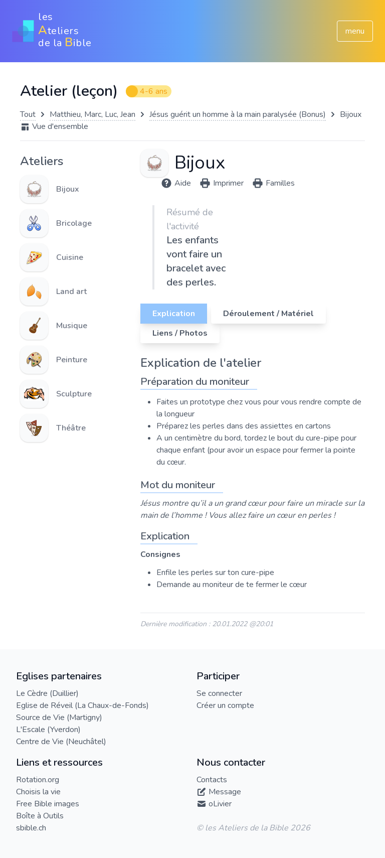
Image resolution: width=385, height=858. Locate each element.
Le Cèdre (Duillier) (47, 693)
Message (225, 791)
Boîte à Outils (40, 815)
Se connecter (219, 693)
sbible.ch (31, 827)
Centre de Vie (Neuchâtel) (61, 741)
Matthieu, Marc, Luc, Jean (92, 114)
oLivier (220, 803)
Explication (173, 313)
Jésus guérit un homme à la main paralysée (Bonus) (237, 114)
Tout (28, 114)
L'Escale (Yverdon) (48, 729)
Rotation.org (37, 779)
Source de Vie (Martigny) (59, 717)
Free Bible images (47, 803)
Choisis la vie (38, 791)
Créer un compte (225, 705)
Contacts (212, 779)
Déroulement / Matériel (268, 313)
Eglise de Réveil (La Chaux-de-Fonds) (82, 705)
